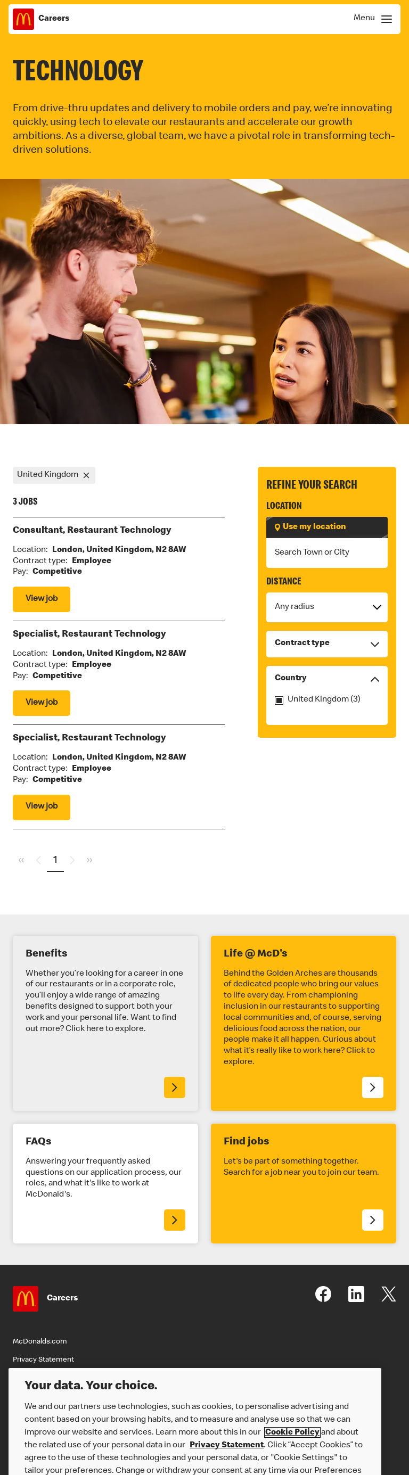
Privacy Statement (43, 1360)
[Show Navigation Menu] (371, 19)
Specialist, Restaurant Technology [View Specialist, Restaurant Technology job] (89, 634)
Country (327, 679)
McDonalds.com (40, 1342)
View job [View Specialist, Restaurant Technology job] (42, 703)
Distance (283, 582)
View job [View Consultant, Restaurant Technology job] (42, 599)
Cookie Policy (292, 1448)
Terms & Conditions (46, 1378)
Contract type (327, 644)
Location (284, 506)
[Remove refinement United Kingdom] (86, 475)
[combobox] (327, 553)
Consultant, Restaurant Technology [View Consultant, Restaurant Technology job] (92, 530)
